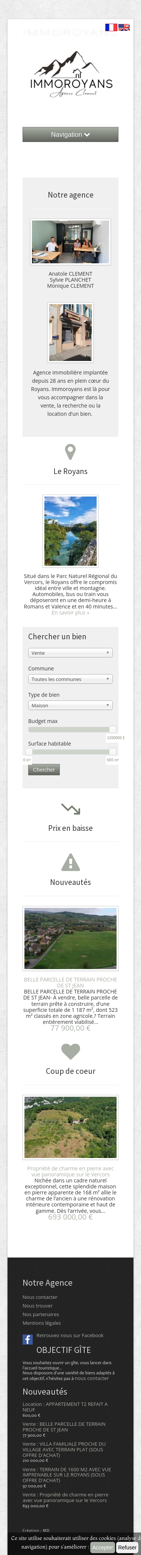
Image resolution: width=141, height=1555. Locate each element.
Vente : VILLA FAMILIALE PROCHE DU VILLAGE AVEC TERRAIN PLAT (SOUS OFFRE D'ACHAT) (64, 1449)
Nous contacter (40, 1297)
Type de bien (43, 694)
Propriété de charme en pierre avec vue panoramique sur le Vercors (70, 1171)
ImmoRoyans (70, 31)
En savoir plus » (70, 612)
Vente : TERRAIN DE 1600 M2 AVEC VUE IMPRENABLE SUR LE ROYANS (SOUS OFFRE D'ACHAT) (67, 1475)
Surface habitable (49, 743)
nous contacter (92, 1378)
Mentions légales (42, 1322)
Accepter (102, 1547)
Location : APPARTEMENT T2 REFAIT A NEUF (65, 1407)
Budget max (43, 721)
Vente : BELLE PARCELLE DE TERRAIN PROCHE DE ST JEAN (64, 1427)
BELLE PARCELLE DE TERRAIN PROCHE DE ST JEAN (70, 982)
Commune (41, 668)
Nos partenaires (41, 1314)
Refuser (127, 1547)
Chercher (44, 770)
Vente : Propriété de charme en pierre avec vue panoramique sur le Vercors (65, 1497)
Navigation (70, 134)
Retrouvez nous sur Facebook (69, 1335)
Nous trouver (38, 1305)
